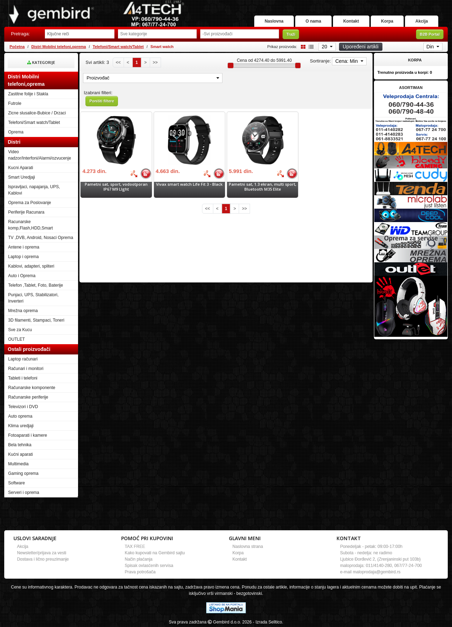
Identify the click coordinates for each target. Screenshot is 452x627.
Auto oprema (20, 416)
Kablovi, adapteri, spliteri (31, 266)
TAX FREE (135, 546)
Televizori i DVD (23, 406)
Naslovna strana (247, 546)
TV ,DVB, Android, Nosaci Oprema (40, 237)
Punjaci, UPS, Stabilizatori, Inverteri (33, 298)
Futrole (14, 103)
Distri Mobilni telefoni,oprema (58, 46)
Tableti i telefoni (22, 378)
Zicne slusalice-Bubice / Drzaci (37, 113)
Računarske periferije (28, 397)
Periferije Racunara (26, 212)
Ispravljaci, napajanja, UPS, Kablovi (34, 190)
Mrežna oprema (23, 310)
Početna (17, 46)
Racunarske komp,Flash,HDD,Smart (30, 225)
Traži (290, 34)
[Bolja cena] (134, 173)
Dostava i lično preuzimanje (43, 559)
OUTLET (16, 339)
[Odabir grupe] (157, 33)
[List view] (310, 46)
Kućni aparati (20, 454)
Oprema (15, 132)
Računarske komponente (31, 387)
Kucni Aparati (20, 167)
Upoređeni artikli (361, 46)
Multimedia (18, 463)
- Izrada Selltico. (268, 622)
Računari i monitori (25, 368)
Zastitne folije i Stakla (28, 93)
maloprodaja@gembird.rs (376, 571)
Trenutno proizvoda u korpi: (404, 72)
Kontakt (350, 21)
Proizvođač (153, 77)
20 (325, 46)
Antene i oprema (23, 247)
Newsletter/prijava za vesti (41, 552)
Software (16, 482)
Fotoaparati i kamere (27, 435)
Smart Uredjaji (21, 177)
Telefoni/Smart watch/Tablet (118, 46)
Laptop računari (22, 359)
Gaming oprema (23, 473)
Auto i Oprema (21, 275)
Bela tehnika (19, 444)
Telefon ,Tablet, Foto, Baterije (35, 285)
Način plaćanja (139, 559)
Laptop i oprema (23, 256)
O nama (311, 21)
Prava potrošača (140, 571)
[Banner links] (411, 104)
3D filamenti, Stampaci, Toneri (36, 320)
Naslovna (271, 21)
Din (431, 46)
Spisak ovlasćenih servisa (149, 565)
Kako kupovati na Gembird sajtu (155, 552)
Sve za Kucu (20, 329)
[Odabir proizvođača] (239, 33)
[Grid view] (301, 46)
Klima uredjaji (21, 425)
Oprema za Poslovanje (29, 202)
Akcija (421, 21)
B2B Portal (430, 34)
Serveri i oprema (23, 492)
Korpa (386, 21)
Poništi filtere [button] (101, 101)
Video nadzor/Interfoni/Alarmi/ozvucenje (39, 155)
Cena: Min (347, 61)
